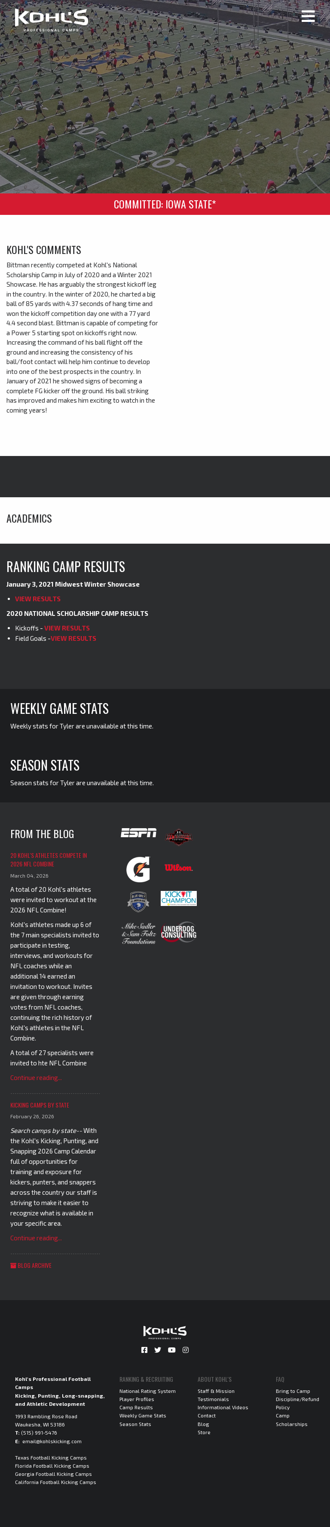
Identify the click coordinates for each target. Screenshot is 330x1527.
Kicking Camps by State (39, 1104)
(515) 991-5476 (39, 1432)
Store (204, 1432)
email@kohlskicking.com (52, 1441)
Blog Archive (31, 1265)
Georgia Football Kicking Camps (53, 1474)
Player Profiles (136, 1399)
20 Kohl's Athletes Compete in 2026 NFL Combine (48, 859)
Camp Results (136, 1407)
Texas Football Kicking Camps (51, 1457)
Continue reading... (36, 1077)
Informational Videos (223, 1407)
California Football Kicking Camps (55, 1482)
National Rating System (147, 1391)
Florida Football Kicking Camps (52, 1466)
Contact (207, 1415)
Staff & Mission (216, 1391)
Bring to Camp (293, 1391)
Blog (203, 1424)
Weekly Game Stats (142, 1415)
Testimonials (213, 1399)
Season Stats (135, 1424)
